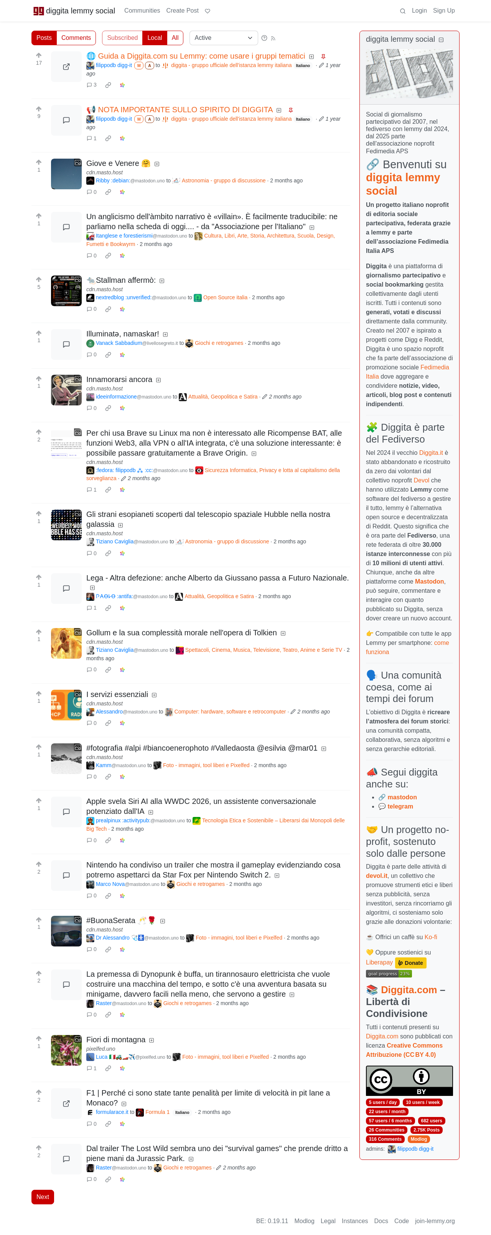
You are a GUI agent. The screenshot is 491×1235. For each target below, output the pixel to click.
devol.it (376, 876)
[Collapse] (441, 40)
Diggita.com (409, 989)
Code (401, 1221)
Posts (44, 37)
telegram (400, 806)
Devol (422, 480)
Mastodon (429, 581)
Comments (76, 37)
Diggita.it (431, 452)
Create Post (182, 10)
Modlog (419, 1139)
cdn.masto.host (104, 172)
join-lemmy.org (435, 1221)
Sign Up (444, 10)
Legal (328, 1221)
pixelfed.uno (100, 1049)
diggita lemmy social (74, 11)
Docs (381, 1221)
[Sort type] (223, 38)
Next (42, 1197)
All (175, 37)
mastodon (402, 797)
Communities (142, 10)
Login (419, 10)
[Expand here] (66, 174)
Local (154, 37)
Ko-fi (431, 937)
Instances (355, 1221)
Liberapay (379, 962)
